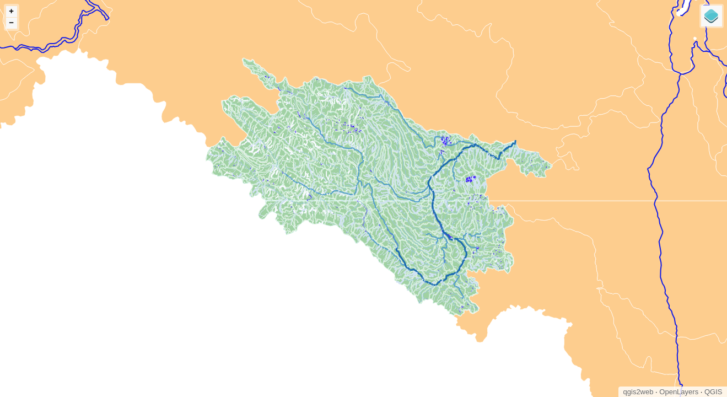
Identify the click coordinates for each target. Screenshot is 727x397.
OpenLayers (678, 392)
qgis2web (638, 392)
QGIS (713, 392)
